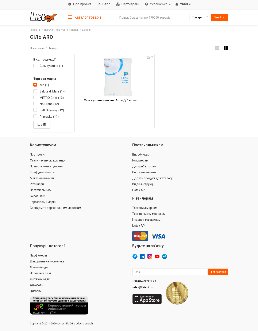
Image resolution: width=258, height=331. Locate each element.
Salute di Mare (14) (53, 91)
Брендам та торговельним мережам (55, 208)
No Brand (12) (49, 104)
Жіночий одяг (39, 267)
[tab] (84, 17)
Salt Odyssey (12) (52, 110)
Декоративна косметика (47, 261)
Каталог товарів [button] (85, 17)
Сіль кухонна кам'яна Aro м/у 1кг (110, 100)
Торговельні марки (43, 202)
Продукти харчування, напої (61, 29)
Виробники (37, 196)
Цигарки (36, 291)
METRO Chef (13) (52, 98)
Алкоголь (36, 285)
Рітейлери (37, 184)
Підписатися (218, 271)
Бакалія (86, 29)
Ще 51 (41, 125)
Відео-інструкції (143, 184)
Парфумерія (38, 255)
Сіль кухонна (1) (51, 66)
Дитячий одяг (40, 279)
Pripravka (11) (49, 117)
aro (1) (44, 85)
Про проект (38, 154)
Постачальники (40, 190)
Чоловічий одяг (40, 273)
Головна (35, 29)
